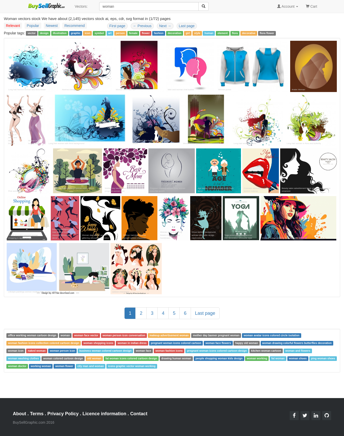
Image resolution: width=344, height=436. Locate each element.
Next (165, 26)
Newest (52, 26)
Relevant (13, 26)
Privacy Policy (63, 413)
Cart (311, 6)
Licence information (104, 413)
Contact (138, 413)
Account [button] (287, 6)
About (19, 413)
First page (117, 26)
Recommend (74, 26)
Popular (33, 26)
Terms (37, 413)
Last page (187, 26)
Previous (142, 26)
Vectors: (81, 6)
